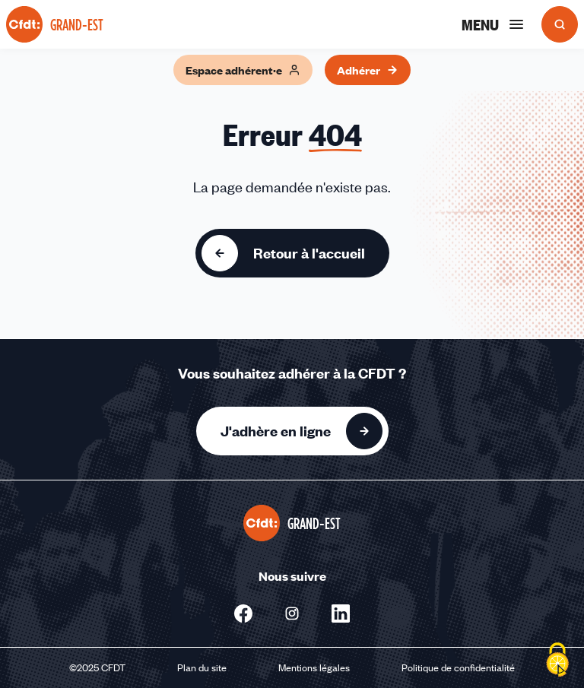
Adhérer (367, 70)
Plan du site (202, 667)
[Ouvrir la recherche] (559, 24)
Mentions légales (314, 667)
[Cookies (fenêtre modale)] (557, 661)
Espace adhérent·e (243, 70)
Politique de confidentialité (458, 667)
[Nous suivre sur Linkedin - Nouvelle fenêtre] (341, 613)
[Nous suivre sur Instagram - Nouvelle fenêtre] (292, 613)
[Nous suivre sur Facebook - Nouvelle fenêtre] (243, 613)
